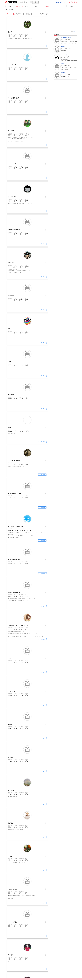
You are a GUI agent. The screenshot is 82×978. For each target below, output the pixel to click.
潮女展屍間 (11, 394)
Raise (9, 361)
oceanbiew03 (12, 65)
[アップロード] (9, 6)
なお (9, 658)
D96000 (63, 72)
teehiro (62, 63)
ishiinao (10, 757)
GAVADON (11, 790)
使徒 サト (11, 262)
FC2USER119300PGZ (66, 37)
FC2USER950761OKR (14, 493)
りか (6, 9)
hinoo (10, 427)
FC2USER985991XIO (14, 559)
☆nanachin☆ (12, 164)
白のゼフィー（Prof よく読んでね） (18, 625)
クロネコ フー (12, 197)
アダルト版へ (73, 2)
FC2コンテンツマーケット (15, 526)
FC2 (9, 2)
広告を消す (75, 31)
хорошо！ (11, 295)
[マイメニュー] (70, 6)
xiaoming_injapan (13, 922)
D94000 (63, 46)
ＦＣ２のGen (12, 131)
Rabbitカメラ (64, 55)
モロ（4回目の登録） (14, 98)
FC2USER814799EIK (14, 229)
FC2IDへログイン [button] (60, 2)
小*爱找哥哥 (11, 691)
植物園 (10, 856)
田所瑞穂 (10, 823)
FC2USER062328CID (14, 592)
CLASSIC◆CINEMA (14, 460)
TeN (9, 328)
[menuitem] (28, 6)
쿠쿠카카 (10, 955)
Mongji (10, 724)
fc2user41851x (12, 889)
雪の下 (10, 32)
